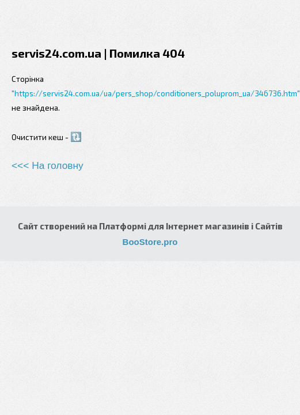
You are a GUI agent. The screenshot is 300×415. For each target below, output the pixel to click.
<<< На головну (47, 165)
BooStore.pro (150, 242)
